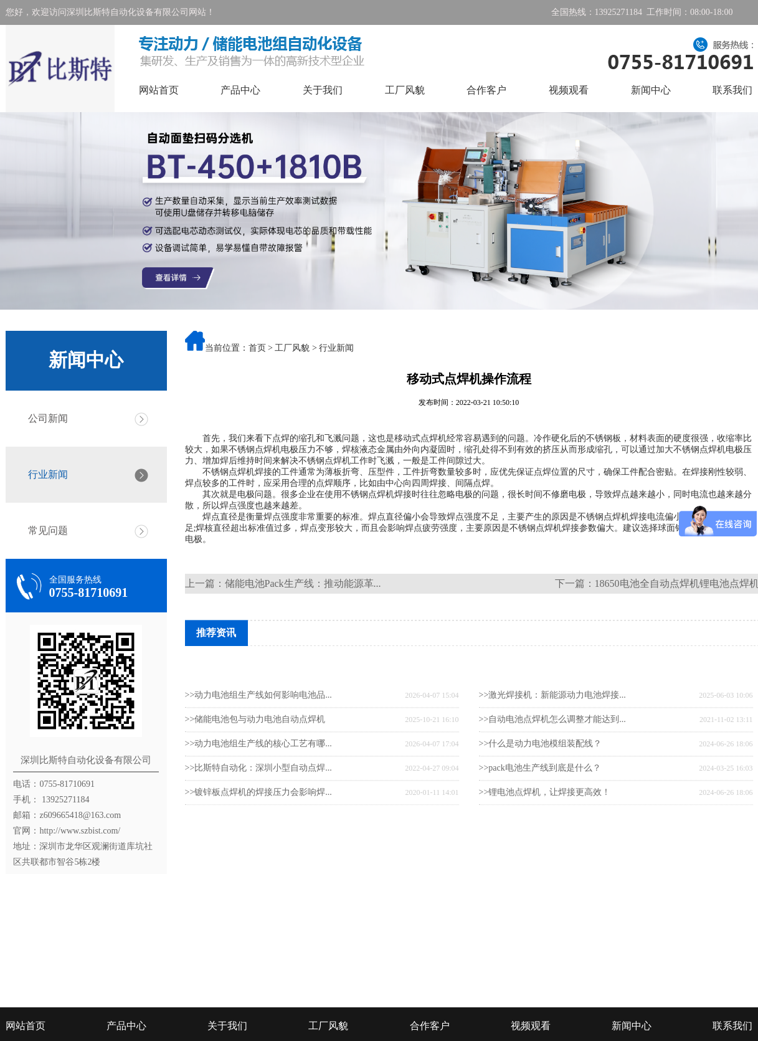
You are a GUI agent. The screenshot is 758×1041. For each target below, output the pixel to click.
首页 (257, 348)
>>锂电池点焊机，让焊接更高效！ (545, 824)
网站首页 (159, 90)
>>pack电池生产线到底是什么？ (540, 799)
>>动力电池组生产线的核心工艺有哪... (258, 775)
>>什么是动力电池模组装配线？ (540, 775)
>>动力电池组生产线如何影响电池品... (258, 726)
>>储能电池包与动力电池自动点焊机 (255, 751)
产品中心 (240, 90)
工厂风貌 (405, 90)
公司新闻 (48, 418)
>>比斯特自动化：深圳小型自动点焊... (258, 799)
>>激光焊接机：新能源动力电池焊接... (552, 726)
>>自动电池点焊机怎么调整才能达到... (552, 751)
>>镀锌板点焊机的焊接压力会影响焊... (258, 824)
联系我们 (732, 90)
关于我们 (323, 90)
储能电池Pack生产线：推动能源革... (303, 583)
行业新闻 (48, 474)
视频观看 (569, 90)
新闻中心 (651, 90)
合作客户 (486, 90)
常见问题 (48, 530)
